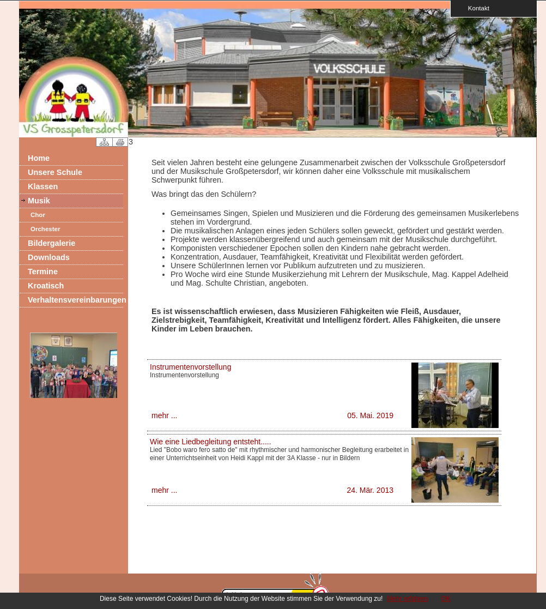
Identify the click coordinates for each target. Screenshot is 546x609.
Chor (38, 215)
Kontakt (475, 8)
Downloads (49, 257)
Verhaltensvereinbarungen (75, 300)
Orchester (45, 229)
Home (39, 158)
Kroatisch (46, 285)
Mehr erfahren (407, 598)
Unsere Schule (55, 172)
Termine (43, 271)
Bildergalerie (51, 243)
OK (446, 598)
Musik (39, 200)
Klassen (43, 186)
